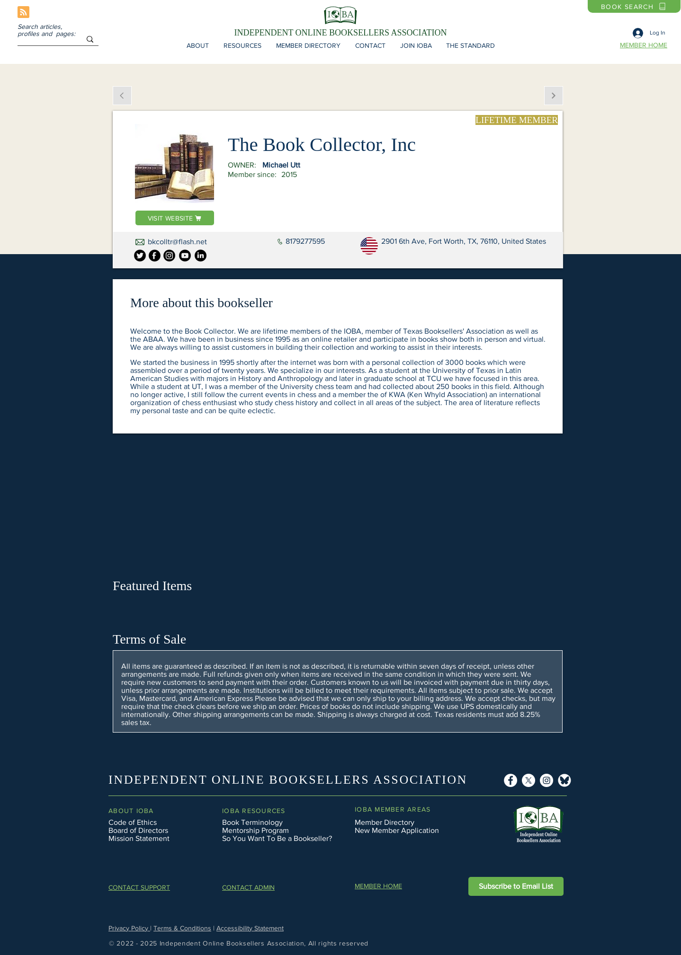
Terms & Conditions (182, 928)
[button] (197, 45)
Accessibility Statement (250, 928)
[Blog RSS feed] (23, 12)
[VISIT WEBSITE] (174, 218)
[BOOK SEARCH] (634, 6)
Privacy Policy (129, 928)
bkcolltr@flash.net (177, 242)
